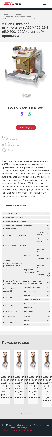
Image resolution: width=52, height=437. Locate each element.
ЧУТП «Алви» (9, 425)
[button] (21, 413)
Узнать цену (26, 127)
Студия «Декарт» (26, 430)
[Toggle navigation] (45, 3)
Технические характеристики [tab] (16, 205)
